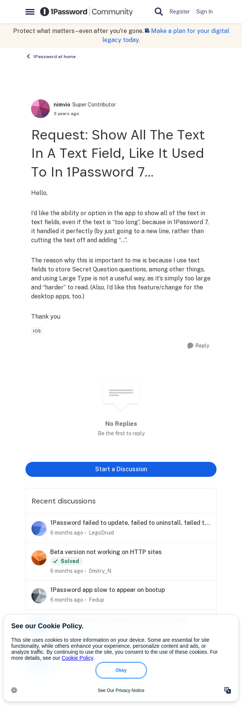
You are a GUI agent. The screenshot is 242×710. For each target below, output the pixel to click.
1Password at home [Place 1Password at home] (50, 56)
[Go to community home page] (86, 11)
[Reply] (198, 346)
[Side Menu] (30, 11)
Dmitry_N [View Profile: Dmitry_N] (100, 571)
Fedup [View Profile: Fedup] (96, 600)
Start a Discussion (121, 469)
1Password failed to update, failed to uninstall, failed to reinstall (129, 523)
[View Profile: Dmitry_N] (38, 557)
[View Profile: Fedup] (38, 595)
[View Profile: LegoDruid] (38, 528)
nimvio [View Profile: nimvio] (62, 105)
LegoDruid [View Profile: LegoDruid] (101, 533)
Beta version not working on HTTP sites (106, 552)
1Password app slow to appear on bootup (107, 589)
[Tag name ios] (37, 331)
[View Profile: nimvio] (40, 108)
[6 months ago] (66, 533)
